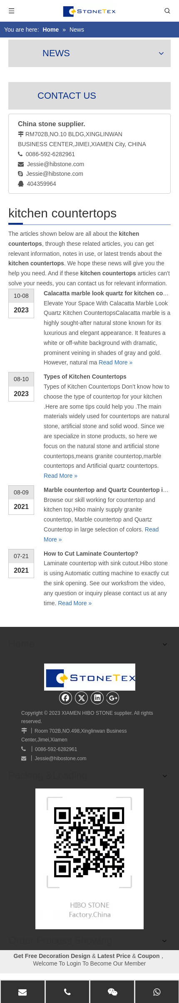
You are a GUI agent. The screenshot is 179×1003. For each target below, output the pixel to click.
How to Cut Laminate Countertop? (91, 553)
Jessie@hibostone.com (60, 756)
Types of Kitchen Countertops (85, 376)
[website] (89, 855)
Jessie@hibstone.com (55, 164)
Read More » (115, 362)
